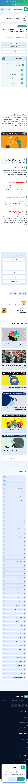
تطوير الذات (24, 739)
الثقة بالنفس (24, 742)
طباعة (14, 51)
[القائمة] (2, 9)
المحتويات (14, 46)
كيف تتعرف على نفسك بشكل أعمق (17, 387)
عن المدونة (25, 717)
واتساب (14, 268)
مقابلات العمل (24, 744)
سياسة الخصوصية (23, 722)
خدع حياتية (25, 749)
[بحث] (9, 9)
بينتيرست (14, 281)
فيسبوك (14, 259)
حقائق (26, 766)
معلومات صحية (24, 759)
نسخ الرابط (14, 49)
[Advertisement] (14, 101)
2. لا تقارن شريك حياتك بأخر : (14, 74)
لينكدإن (14, 277)
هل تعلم (25, 764)
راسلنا (26, 720)
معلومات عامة (24, 769)
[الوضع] (6, 9)
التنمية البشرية (22, 26)
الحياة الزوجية (13, 293)
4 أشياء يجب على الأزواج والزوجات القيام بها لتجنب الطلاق (12, 65)
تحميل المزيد (14, 458)
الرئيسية (25, 714)
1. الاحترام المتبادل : (16, 70)
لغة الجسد (25, 747)
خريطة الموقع (24, 727)
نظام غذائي (25, 761)
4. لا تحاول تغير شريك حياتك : (14, 83)
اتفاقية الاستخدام (23, 725)
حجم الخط (14, 43)
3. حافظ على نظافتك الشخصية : (13, 78)
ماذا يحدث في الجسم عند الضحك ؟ (17, 429)
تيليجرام (13, 272)
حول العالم (25, 772)
